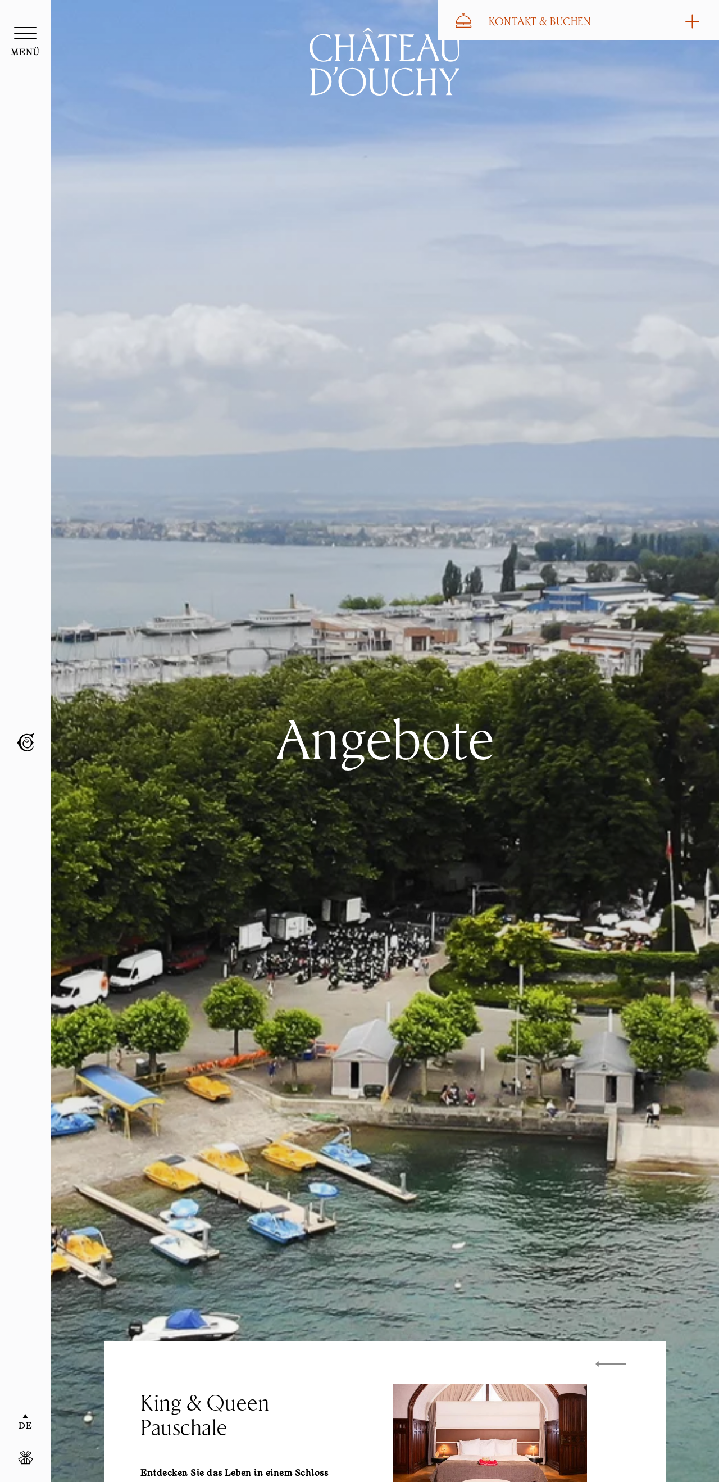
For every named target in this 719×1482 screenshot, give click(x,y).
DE (25, 1426)
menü (25, 52)
